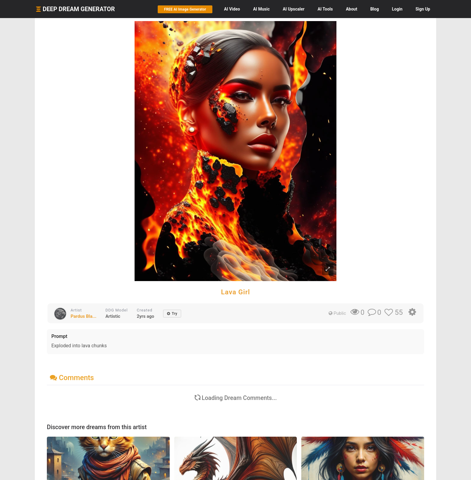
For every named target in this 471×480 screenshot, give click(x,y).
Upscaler (293, 9)
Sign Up (422, 9)
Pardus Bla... (83, 316)
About (351, 9)
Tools (325, 9)
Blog (374, 9)
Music (261, 9)
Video (232, 9)
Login (397, 9)
